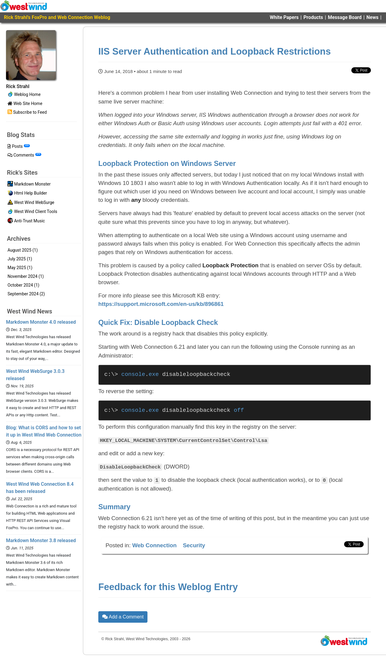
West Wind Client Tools (32, 212)
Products (313, 17)
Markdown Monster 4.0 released (41, 322)
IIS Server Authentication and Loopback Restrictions (214, 51)
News (372, 17)
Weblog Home (24, 94)
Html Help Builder (27, 193)
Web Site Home (25, 103)
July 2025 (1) (20, 258)
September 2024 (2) (26, 293)
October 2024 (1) (23, 285)
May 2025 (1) (20, 267)
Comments (24, 155)
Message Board (345, 17)
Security (194, 545)
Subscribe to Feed (27, 112)
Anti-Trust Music (26, 221)
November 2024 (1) (26, 276)
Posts (19, 146)
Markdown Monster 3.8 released (41, 540)
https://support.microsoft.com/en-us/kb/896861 (161, 304)
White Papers (284, 17)
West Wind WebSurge (31, 202)
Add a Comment (123, 616)
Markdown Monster (29, 184)
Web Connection (154, 545)
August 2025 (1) (23, 250)
